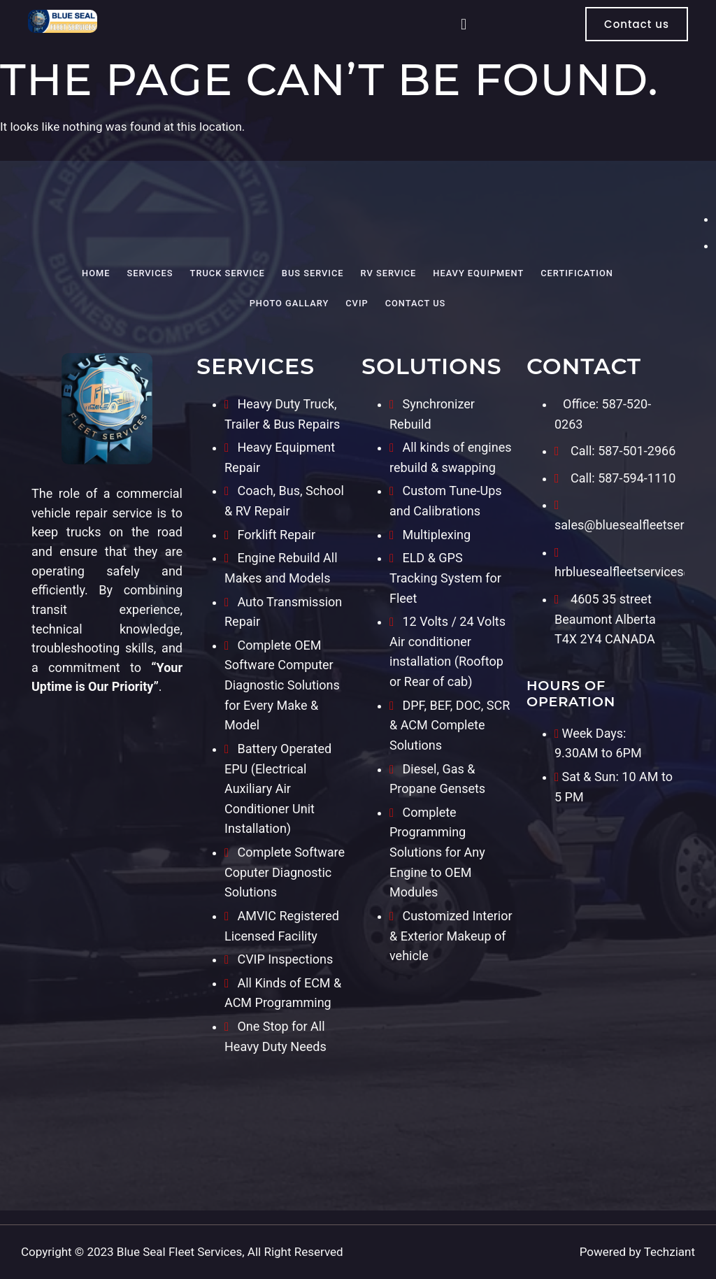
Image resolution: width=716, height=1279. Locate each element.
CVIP (356, 303)
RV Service (389, 273)
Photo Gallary (289, 303)
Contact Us (415, 303)
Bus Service (313, 273)
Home (96, 273)
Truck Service (227, 273)
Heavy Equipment (478, 273)
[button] (463, 24)
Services (150, 273)
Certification (576, 273)
